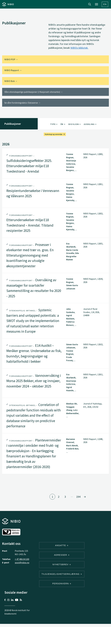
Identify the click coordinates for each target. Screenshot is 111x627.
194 (78, 496)
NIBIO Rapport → (13, 70)
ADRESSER (61, 555)
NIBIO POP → (11, 59)
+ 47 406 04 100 (22, 559)
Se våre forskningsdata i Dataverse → (22, 102)
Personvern (61, 583)
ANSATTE (61, 545)
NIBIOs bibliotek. (79, 47)
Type (53, 124)
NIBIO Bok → (10, 81)
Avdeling (90, 124)
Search (89, 4)
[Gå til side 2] (85, 497)
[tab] (55, 163)
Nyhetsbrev (62, 564)
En (105, 4)
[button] (55, 163)
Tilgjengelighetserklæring (62, 574)
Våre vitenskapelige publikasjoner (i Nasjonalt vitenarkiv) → (33, 91)
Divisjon (74, 124)
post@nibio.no (22, 562)
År (63, 124)
